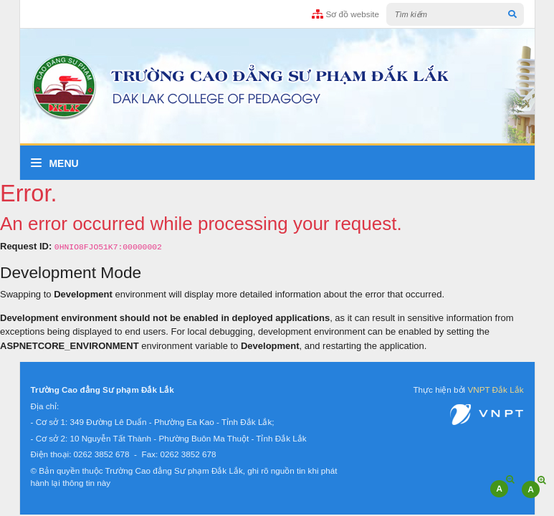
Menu (55, 163)
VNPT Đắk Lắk (495, 389)
